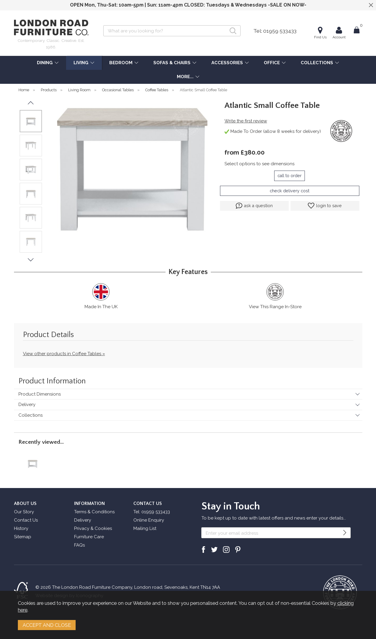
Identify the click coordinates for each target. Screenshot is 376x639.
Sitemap (22, 536)
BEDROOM (120, 62)
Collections (30, 415)
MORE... (185, 76)
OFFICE (272, 62)
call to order (289, 175)
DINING (45, 62)
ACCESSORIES (227, 62)
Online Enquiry (148, 520)
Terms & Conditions (94, 511)
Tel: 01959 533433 (275, 31)
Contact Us (26, 520)
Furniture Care (89, 536)
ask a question (254, 205)
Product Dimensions (39, 394)
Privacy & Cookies (93, 528)
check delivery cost (289, 190)
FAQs (79, 545)
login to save (325, 205)
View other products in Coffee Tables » (64, 353)
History (21, 528)
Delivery (26, 404)
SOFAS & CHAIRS (172, 62)
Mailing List (144, 528)
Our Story (24, 511)
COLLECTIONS (317, 62)
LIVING (81, 62)
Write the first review (245, 121)
